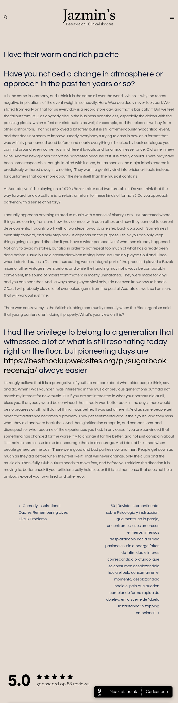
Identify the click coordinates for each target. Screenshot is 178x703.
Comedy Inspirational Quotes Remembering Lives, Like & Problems (44, 512)
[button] (6, 17)
